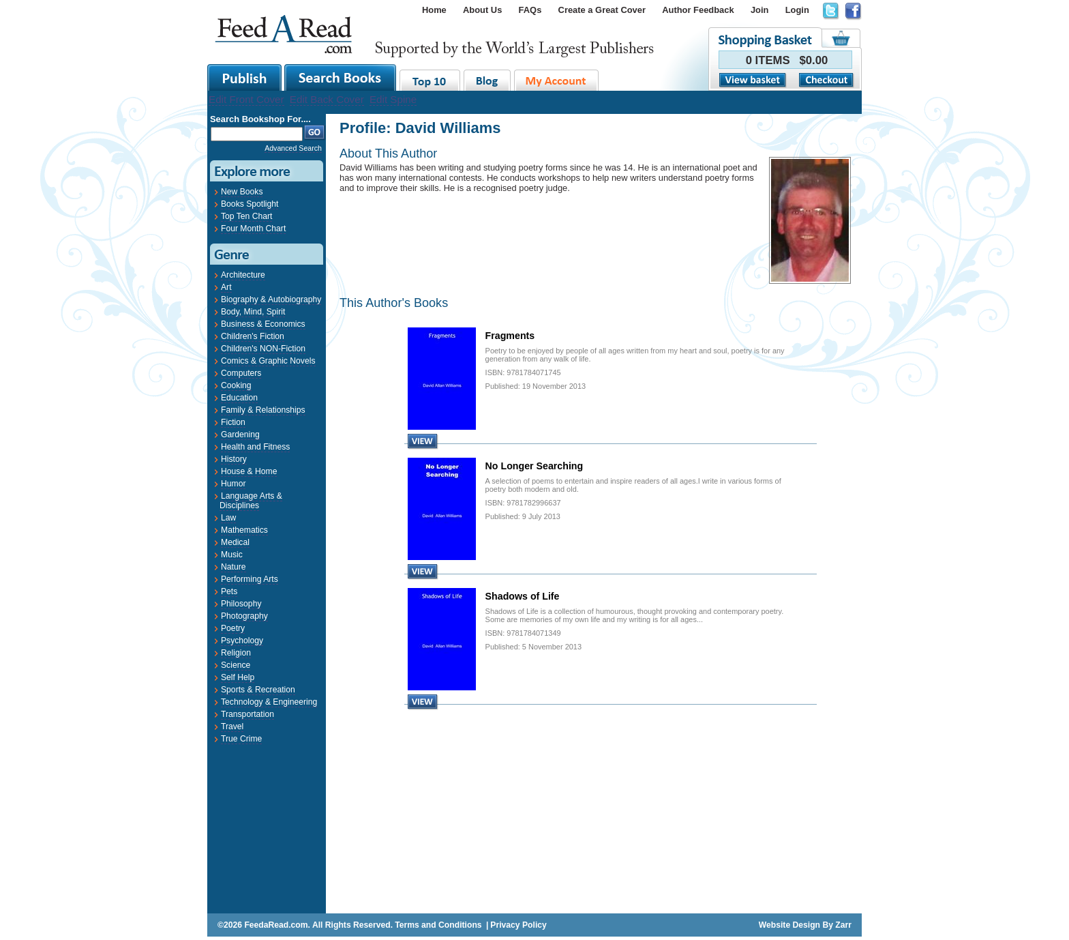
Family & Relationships (263, 410)
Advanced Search (293, 148)
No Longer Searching (534, 465)
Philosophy (241, 603)
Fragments (510, 335)
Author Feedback (698, 10)
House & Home (249, 471)
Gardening (240, 434)
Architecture (243, 275)
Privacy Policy (518, 925)
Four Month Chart (253, 228)
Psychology (242, 640)
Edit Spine (393, 99)
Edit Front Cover (246, 99)
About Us (482, 10)
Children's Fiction (252, 336)
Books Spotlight (249, 204)
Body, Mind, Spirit (253, 312)
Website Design (789, 925)
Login (797, 10)
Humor (233, 483)
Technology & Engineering (269, 702)
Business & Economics (263, 324)
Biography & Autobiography (271, 299)
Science (235, 665)
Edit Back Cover (327, 99)
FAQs (530, 10)
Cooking (236, 385)
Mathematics (244, 530)
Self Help (237, 677)
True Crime (241, 739)
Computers (241, 373)
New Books (241, 191)
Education (239, 397)
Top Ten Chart (246, 216)
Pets (229, 591)
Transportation (247, 714)
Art (226, 287)
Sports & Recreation (258, 689)
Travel (232, 726)
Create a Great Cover (602, 10)
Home (434, 10)
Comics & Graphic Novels (268, 361)
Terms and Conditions (438, 925)
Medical (235, 542)
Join (760, 10)
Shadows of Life (522, 596)
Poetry (233, 628)
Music (232, 554)
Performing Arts (249, 579)
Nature (233, 567)
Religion (236, 653)
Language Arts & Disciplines (251, 500)
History (234, 459)
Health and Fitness (255, 447)
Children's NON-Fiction (263, 348)
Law (228, 518)
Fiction (233, 422)
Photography (244, 616)
